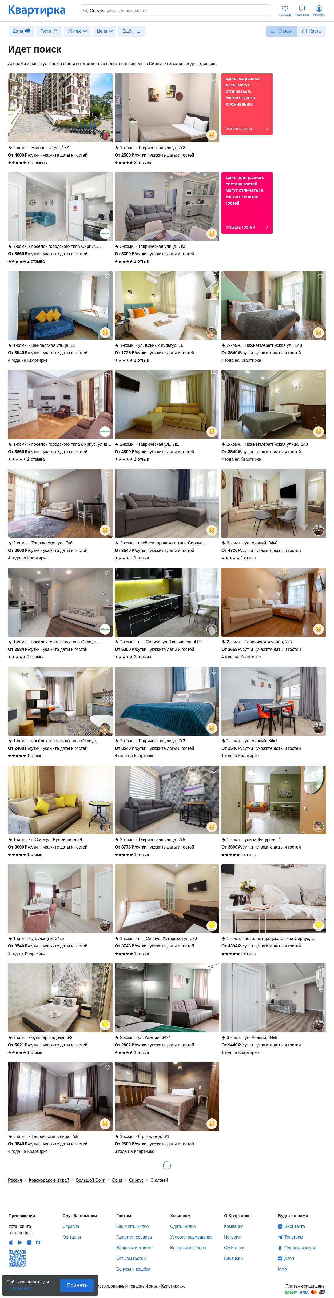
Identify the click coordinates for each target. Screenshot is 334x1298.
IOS (11, 1242)
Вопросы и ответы (134, 1247)
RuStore (38, 1242)
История (232, 1237)
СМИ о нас (234, 1247)
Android (20, 1242)
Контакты (71, 1237)
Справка (70, 1226)
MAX (282, 1269)
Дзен (289, 1258)
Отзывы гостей (131, 1258)
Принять (77, 1285)
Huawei (29, 1242)
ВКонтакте (294, 1226)
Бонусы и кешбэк (133, 1269)
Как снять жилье (132, 1226)
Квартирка (41, 11)
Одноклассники (299, 1247)
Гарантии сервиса (134, 1237)
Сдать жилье (183, 1226)
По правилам (19, 1286)
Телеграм (293, 1237)
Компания (234, 1226)
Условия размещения (191, 1237)
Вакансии (233, 1258)
